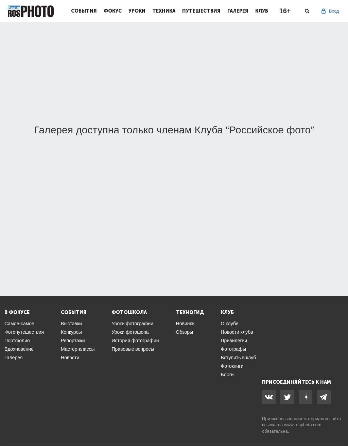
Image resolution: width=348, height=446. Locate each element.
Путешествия (201, 11)
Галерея (237, 11)
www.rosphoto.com (302, 424)
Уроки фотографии (132, 323)
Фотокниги (232, 366)
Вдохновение (19, 349)
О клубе (230, 323)
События (84, 11)
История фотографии (135, 340)
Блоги (227, 374)
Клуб (261, 11)
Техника (163, 11)
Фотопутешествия (24, 332)
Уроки (136, 11)
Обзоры (184, 332)
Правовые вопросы (132, 349)
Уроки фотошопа (130, 332)
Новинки (185, 323)
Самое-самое (19, 323)
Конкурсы (71, 332)
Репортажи (73, 340)
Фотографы (233, 349)
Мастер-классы (77, 349)
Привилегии (234, 340)
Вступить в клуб (238, 357)
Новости (70, 357)
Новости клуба (237, 332)
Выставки (71, 323)
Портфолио (17, 340)
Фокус (113, 11)
